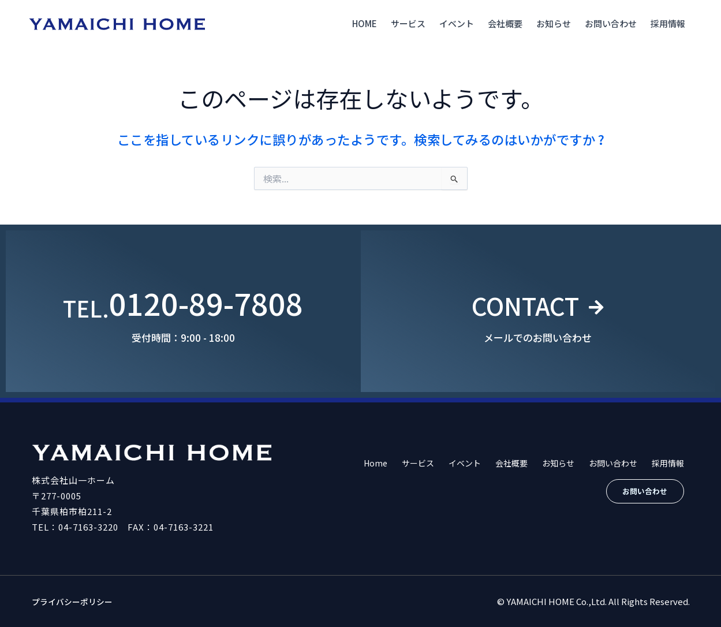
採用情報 (668, 23)
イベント (456, 23)
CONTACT (523, 302)
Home (364, 23)
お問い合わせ (611, 23)
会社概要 (505, 23)
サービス (408, 23)
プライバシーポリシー (75, 601)
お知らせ (553, 23)
